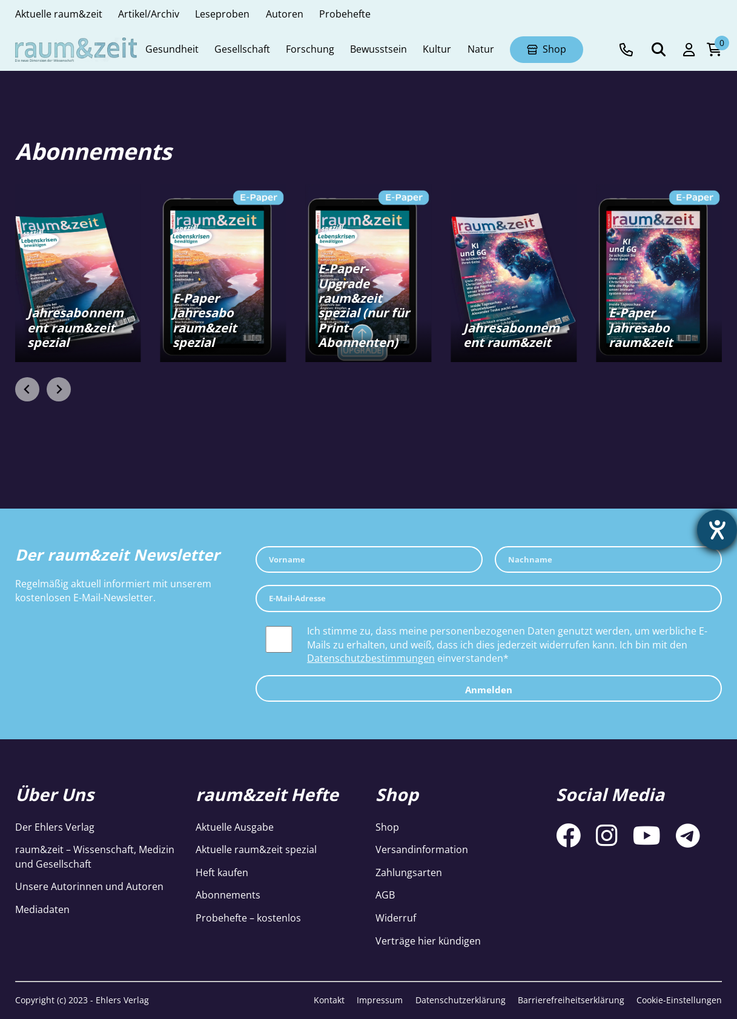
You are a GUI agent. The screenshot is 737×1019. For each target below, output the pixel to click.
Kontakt (329, 1000)
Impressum (380, 1000)
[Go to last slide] (27, 389)
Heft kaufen (222, 872)
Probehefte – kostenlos (248, 918)
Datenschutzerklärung (460, 1000)
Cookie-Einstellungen (679, 1000)
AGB (385, 895)
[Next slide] (59, 389)
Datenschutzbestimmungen (371, 658)
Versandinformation (421, 849)
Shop (387, 827)
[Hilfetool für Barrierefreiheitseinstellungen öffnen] (717, 530)
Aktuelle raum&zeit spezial (256, 849)
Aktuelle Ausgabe (235, 827)
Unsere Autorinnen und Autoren (89, 886)
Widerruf (395, 918)
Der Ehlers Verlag (54, 827)
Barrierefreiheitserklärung (571, 1000)
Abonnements (228, 895)
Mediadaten (42, 909)
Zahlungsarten (408, 872)
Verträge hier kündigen (428, 941)
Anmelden (488, 690)
